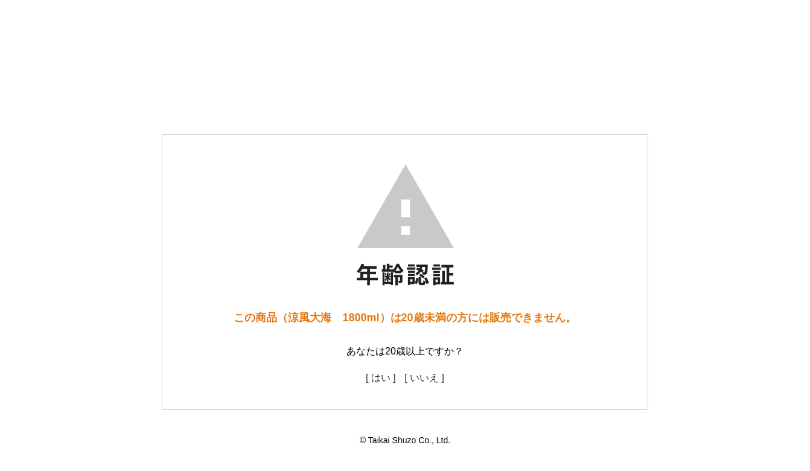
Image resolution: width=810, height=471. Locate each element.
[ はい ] (381, 378)
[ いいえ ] (424, 378)
